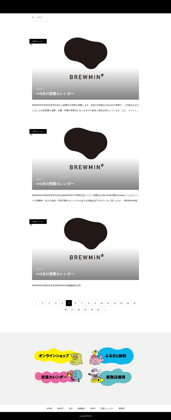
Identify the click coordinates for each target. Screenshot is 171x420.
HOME (49, 408)
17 (72, 310)
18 (79, 310)
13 (121, 303)
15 (134, 303)
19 (85, 310)
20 (92, 310)
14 (128, 303)
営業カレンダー (38, 41)
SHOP (93, 408)
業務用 (121, 408)
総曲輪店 (81, 408)
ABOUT (60, 408)
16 (66, 310)
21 (98, 310)
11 (108, 303)
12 (115, 303)
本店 (71, 408)
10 (102, 303)
